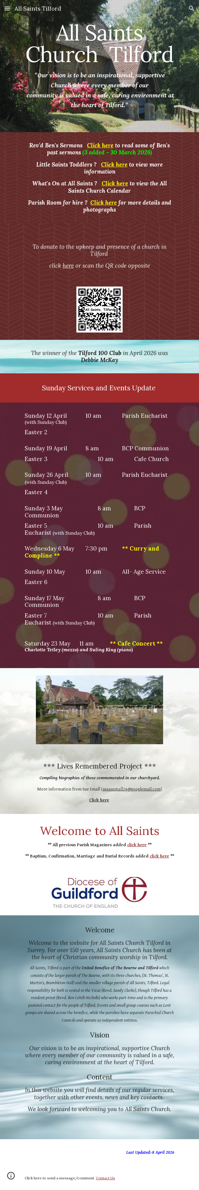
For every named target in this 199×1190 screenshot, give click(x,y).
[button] (7, 8)
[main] (99, 66)
